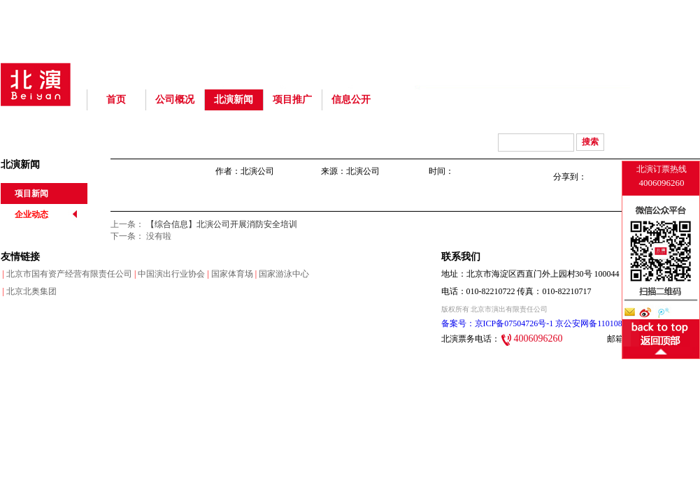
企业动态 (31, 214)
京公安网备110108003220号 (604, 323)
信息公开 (351, 99)
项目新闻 (31, 193)
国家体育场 (228, 274)
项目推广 (292, 99)
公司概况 (174, 99)
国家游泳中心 (281, 274)
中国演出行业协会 (168, 274)
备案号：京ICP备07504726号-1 (497, 323)
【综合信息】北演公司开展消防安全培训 (221, 224)
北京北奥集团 (29, 291)
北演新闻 (233, 99)
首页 (116, 99)
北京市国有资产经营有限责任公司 (66, 274)
